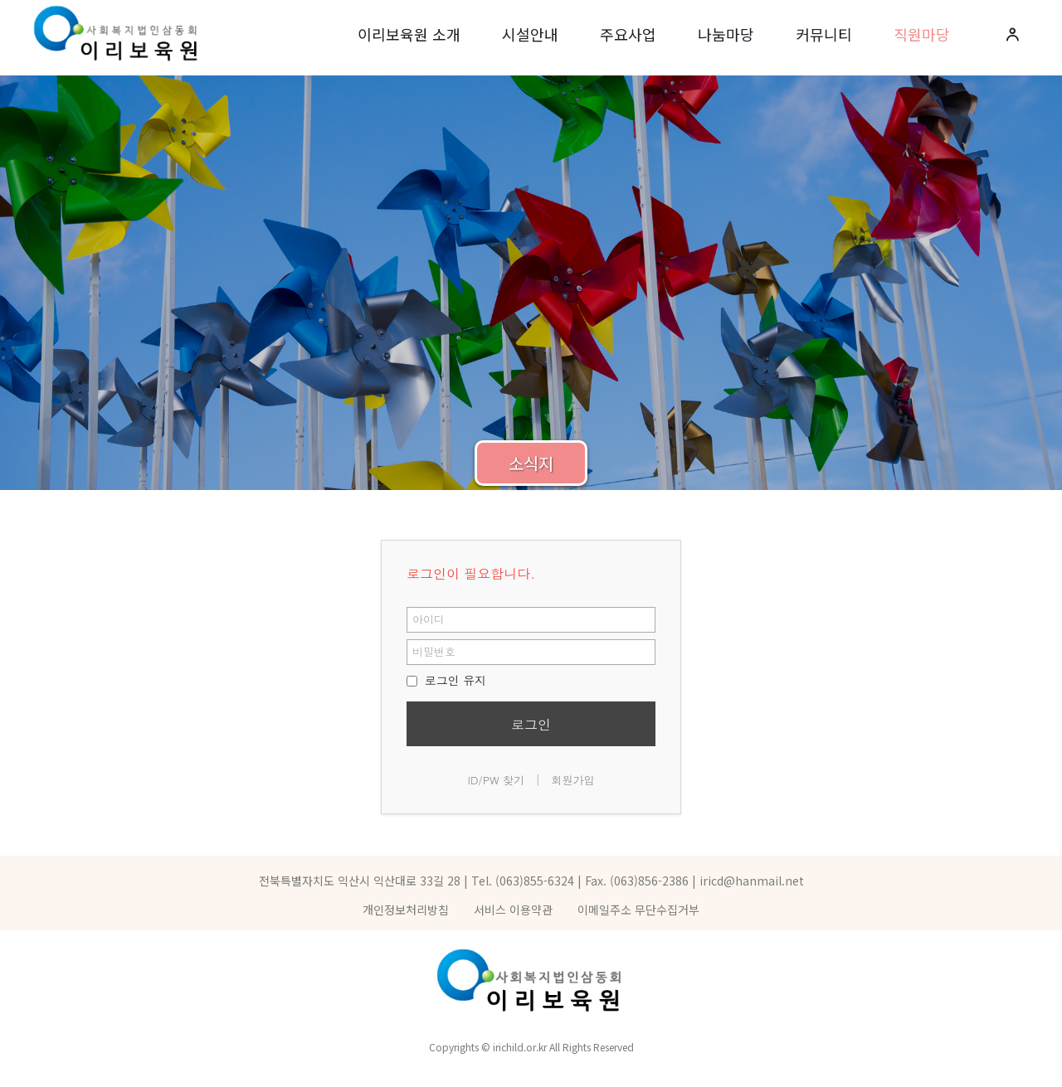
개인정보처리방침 (406, 909)
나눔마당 (726, 34)
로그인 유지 (446, 680)
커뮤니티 (824, 34)
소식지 (531, 463)
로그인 (531, 724)
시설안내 (530, 34)
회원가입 (572, 780)
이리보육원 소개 (409, 34)
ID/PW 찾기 (496, 780)
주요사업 (628, 34)
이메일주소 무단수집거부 (638, 909)
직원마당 (922, 34)
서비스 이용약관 (513, 909)
